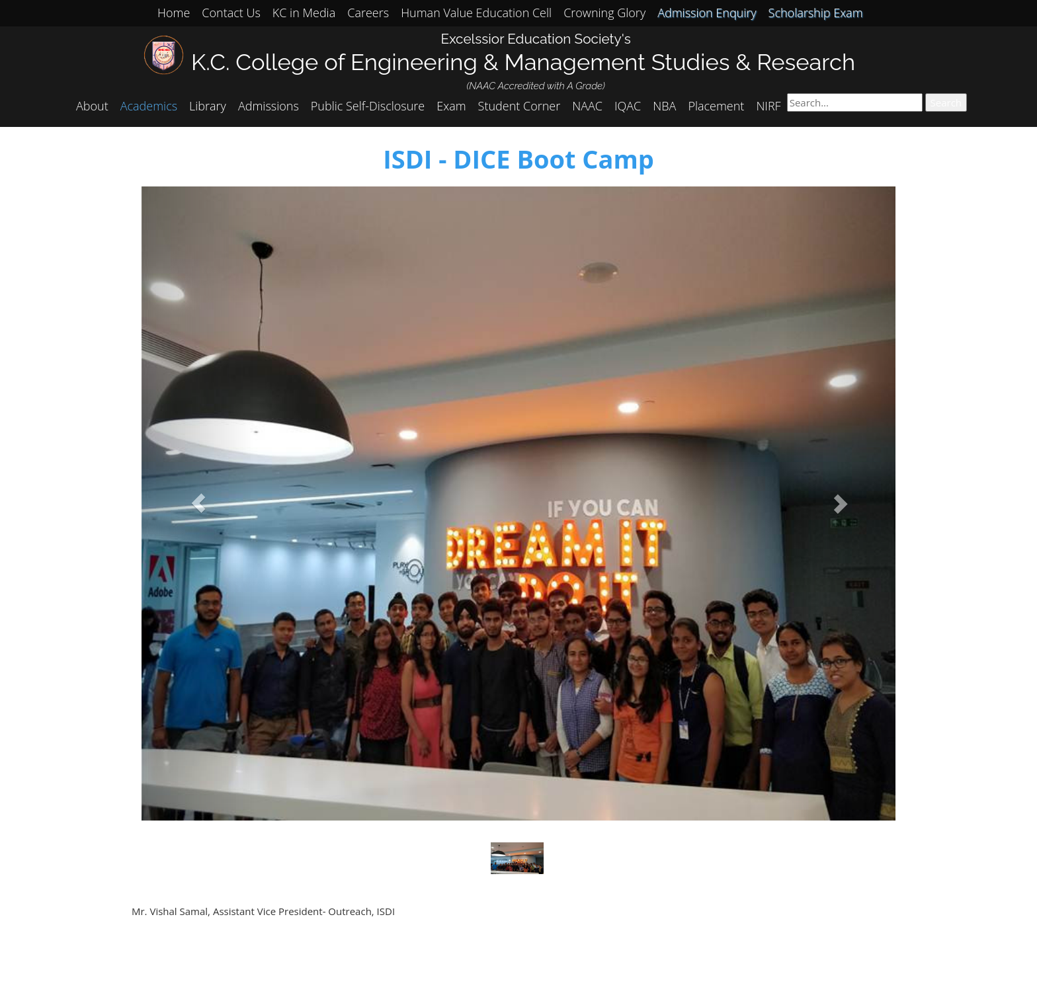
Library (207, 106)
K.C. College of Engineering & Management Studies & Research (523, 61)
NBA (664, 106)
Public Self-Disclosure (368, 106)
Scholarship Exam (815, 12)
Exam (451, 106)
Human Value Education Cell (476, 12)
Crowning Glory (604, 12)
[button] (198, 503)
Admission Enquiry (706, 12)
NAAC (587, 106)
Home (173, 12)
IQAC (627, 106)
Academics (148, 106)
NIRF (768, 106)
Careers (368, 12)
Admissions (268, 106)
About (92, 106)
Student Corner (519, 106)
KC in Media (303, 12)
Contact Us (231, 12)
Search (946, 102)
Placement (716, 106)
